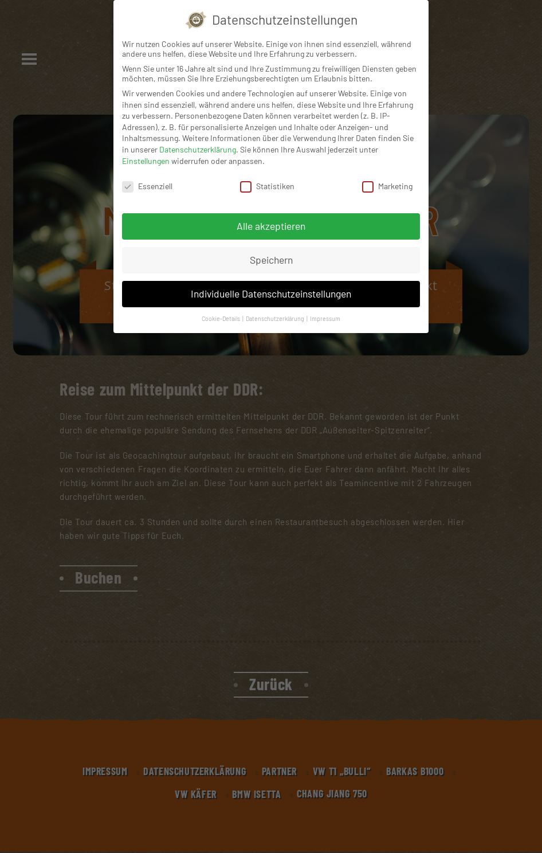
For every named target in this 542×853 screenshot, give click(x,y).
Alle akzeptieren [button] (271, 226)
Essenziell (147, 186)
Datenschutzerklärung (197, 149)
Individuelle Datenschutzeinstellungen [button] (271, 293)
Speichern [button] (271, 259)
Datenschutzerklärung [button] (275, 318)
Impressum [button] (325, 318)
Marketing (387, 186)
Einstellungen (146, 161)
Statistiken (267, 186)
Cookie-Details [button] (221, 318)
